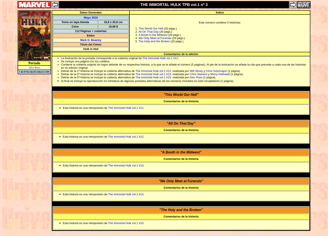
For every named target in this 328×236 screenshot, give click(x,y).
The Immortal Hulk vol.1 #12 (153, 71)
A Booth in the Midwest (152, 34)
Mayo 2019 (91, 17)
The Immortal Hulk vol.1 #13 (153, 74)
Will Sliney (196, 71)
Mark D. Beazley (90, 40)
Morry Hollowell (220, 74)
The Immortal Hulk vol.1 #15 (153, 77)
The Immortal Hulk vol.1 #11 (160, 58)
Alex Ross (34, 67)
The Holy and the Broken (154, 41)
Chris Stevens (198, 74)
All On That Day (148, 31)
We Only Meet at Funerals (154, 38)
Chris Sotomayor (216, 71)
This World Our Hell (150, 28)
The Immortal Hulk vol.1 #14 (126, 194)
